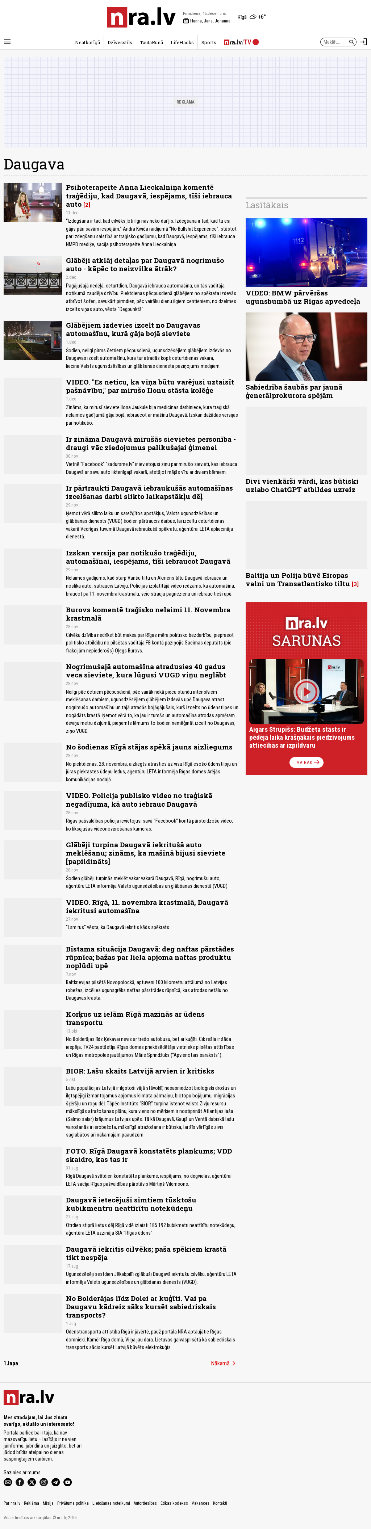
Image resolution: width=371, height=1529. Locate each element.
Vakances (200, 1503)
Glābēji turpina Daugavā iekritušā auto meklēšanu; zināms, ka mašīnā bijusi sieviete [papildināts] (145, 853)
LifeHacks (182, 42)
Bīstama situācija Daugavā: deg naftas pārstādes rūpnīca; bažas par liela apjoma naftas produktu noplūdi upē (150, 957)
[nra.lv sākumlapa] (141, 17)
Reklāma (31, 1503)
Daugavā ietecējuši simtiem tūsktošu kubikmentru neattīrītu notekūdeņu (131, 1204)
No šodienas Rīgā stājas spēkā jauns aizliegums (149, 746)
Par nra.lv (12, 1503)
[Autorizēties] (364, 42)
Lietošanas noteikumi (111, 1503)
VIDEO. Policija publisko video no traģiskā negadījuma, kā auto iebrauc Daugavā (139, 799)
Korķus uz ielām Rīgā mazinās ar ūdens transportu (135, 1018)
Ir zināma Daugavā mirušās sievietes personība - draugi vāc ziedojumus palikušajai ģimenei (151, 443)
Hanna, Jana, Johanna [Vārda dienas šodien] (206, 21)
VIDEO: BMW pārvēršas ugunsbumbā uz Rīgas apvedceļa (303, 297)
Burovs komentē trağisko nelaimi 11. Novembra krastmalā (148, 613)
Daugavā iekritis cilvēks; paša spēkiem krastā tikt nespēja (146, 1253)
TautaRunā (151, 42)
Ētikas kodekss (174, 1503)
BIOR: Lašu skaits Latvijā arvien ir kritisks (140, 1070)
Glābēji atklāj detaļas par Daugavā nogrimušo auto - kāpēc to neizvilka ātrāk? (145, 264)
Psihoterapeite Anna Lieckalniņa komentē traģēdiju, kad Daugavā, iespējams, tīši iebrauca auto (149, 195)
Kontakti (220, 1503)
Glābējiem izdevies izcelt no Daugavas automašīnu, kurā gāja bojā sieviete (133, 329)
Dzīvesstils (120, 42)
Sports (208, 42)
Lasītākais (267, 205)
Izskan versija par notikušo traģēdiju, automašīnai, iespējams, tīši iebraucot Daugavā (148, 557)
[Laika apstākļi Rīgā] (252, 17)
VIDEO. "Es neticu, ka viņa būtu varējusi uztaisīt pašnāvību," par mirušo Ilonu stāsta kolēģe (150, 386)
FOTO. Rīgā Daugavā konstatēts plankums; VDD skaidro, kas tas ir (149, 1155)
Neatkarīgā (87, 42)
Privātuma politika (73, 1503)
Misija (48, 1503)
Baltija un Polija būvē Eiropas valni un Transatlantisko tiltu (298, 579)
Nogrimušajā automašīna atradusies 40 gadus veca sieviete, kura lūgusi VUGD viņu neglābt (146, 670)
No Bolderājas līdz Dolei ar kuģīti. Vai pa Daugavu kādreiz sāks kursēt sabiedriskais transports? (141, 1306)
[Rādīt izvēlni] (7, 42)
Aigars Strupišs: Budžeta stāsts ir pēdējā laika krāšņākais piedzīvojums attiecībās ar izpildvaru (302, 737)
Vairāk (309, 762)
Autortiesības (145, 1503)
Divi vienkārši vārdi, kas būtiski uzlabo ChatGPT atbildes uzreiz (302, 485)
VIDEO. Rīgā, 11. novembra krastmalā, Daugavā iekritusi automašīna (147, 906)
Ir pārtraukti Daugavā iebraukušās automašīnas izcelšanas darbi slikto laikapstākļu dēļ (149, 492)
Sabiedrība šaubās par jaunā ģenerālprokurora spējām (294, 391)
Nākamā (224, 1363)
